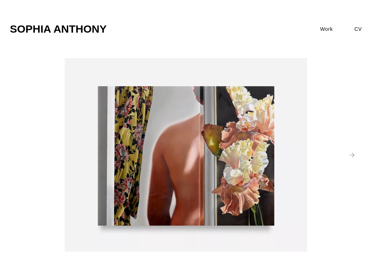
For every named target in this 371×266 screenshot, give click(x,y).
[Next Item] (351, 155)
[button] (326, 29)
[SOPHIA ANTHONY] (92, 29)
